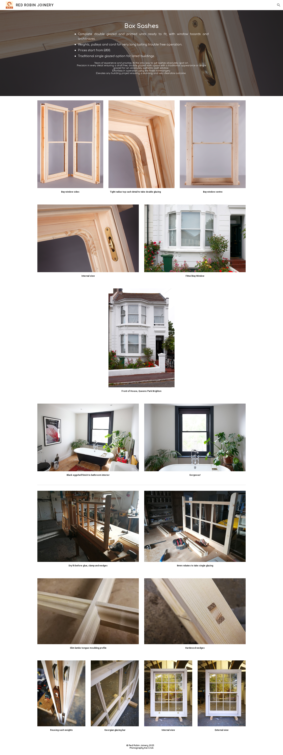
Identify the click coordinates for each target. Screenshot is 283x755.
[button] (278, 5)
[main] (141, 53)
